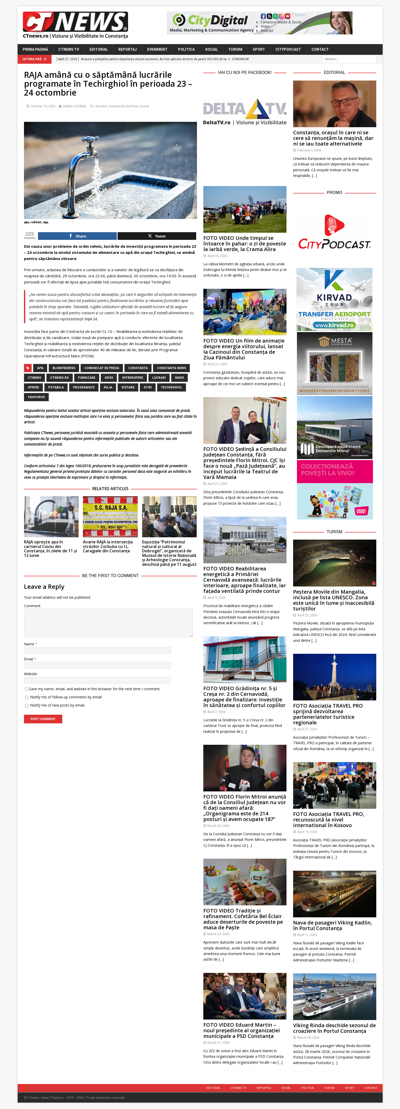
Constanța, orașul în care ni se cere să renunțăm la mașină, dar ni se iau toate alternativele (333, 138)
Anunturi (101, 106)
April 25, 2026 (307, 615)
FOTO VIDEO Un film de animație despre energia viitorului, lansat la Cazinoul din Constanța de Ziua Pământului (243, 349)
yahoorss (36, 397)
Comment (32, 605)
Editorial (99, 49)
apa (40, 368)
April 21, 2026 (217, 484)
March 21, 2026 (218, 1043)
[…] (245, 275)
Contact (320, 49)
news (179, 378)
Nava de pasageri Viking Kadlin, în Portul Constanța (332, 925)
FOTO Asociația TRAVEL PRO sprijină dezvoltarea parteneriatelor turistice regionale (328, 714)
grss (109, 378)
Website (30, 673)
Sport (259, 49)
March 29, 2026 (218, 934)
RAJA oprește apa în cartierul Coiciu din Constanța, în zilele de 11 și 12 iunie (50, 548)
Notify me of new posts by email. (57, 705)
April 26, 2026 (217, 256)
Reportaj (127, 49)
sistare (127, 387)
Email (29, 659)
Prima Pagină (35, 49)
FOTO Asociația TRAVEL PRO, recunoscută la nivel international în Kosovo (328, 820)
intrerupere (132, 378)
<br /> (244, 154)
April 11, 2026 (307, 935)
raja (108, 387)
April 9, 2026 (216, 597)
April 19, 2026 (307, 832)
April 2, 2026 (216, 712)
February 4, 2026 (309, 150)
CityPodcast (288, 49)
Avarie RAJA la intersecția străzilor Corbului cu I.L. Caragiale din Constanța (108, 546)
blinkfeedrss (64, 368)
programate (84, 387)
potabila (56, 387)
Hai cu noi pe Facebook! (245, 72)
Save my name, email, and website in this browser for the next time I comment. (94, 688)
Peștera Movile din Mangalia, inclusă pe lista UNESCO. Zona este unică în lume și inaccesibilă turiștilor (333, 600)
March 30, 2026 (218, 826)
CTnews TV (68, 49)
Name (29, 644)
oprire (33, 387)
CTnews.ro (59, 378)
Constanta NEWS (171, 368)
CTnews (34, 378)
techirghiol (171, 387)
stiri (148, 387)
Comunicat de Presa (123, 106)
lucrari (159, 378)
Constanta (138, 368)
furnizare (86, 378)
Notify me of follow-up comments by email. (66, 697)
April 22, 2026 (217, 364)
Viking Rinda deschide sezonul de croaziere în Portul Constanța (334, 1028)
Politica (186, 49)
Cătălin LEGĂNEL (74, 106)
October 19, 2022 (43, 106)
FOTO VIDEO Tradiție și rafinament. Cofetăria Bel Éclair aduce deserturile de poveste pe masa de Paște (243, 919)
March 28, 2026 (308, 1037)
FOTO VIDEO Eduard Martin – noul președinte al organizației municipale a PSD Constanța (241, 1030)
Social (211, 49)
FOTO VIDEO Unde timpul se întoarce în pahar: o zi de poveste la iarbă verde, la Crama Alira (244, 243)
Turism (235, 49)
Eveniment (157, 49)
